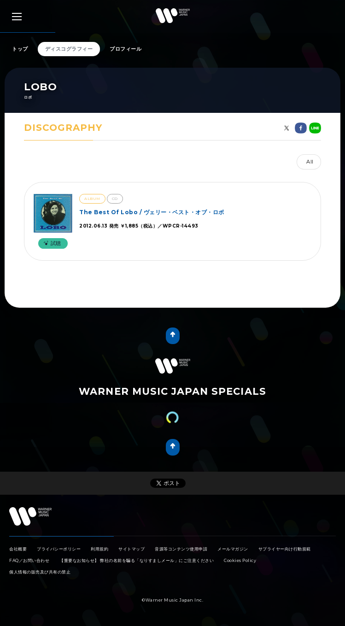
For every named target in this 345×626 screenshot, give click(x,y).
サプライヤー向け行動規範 (284, 548)
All (310, 161)
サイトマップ (131, 548)
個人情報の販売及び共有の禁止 (39, 571)
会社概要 (18, 548)
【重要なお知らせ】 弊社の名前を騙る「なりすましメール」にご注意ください (136, 560)
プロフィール (125, 49)
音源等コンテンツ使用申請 (181, 548)
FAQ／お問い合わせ (29, 560)
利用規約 (99, 548)
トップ (20, 49)
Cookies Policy (240, 560)
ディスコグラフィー (69, 49)
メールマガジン (232, 548)
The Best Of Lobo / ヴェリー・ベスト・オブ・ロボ (151, 212)
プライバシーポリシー (59, 548)
